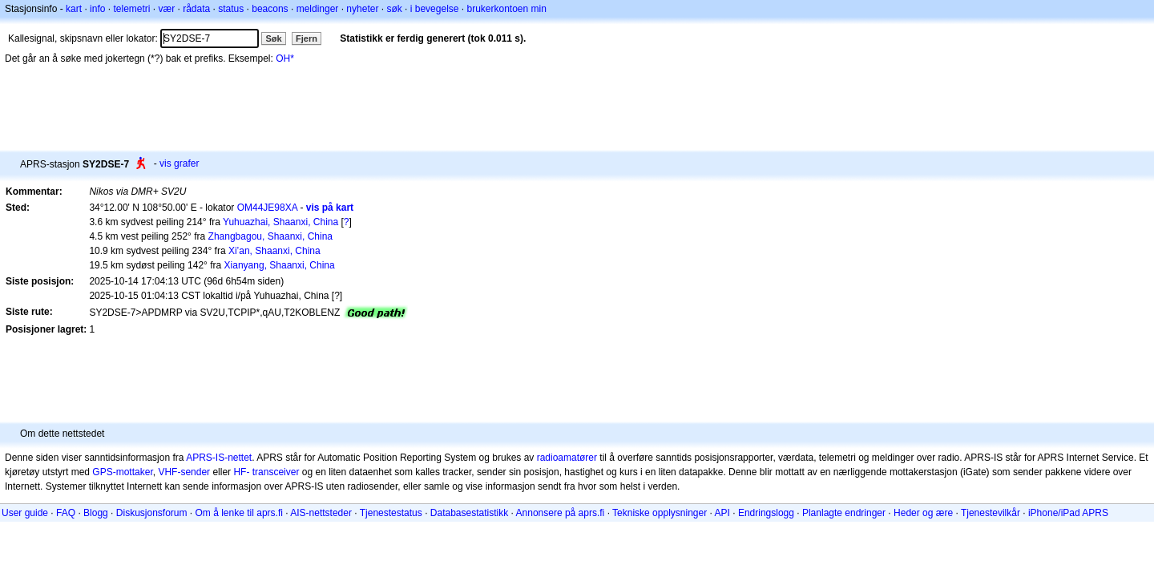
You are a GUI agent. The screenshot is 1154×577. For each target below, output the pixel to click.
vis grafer (179, 163)
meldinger (318, 8)
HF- (241, 472)
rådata (196, 8)
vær (166, 8)
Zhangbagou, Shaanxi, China (270, 236)
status (231, 8)
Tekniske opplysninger (659, 512)
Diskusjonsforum (152, 512)
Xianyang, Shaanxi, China (279, 265)
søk (393, 8)
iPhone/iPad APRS (1068, 512)
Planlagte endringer (844, 512)
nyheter (362, 8)
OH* (285, 58)
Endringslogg (766, 512)
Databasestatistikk (469, 512)
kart (74, 8)
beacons (270, 8)
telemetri (131, 8)
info (97, 8)
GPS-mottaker (122, 472)
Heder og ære (923, 512)
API (722, 512)
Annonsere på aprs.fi (560, 512)
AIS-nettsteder (321, 512)
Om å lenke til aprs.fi (239, 512)
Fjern (306, 38)
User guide (25, 512)
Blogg (95, 512)
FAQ (65, 512)
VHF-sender (184, 472)
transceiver (276, 472)
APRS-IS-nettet (219, 457)
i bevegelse (434, 8)
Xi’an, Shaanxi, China (274, 250)
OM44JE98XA (267, 207)
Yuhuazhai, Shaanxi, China (280, 222)
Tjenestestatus (391, 512)
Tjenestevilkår (990, 512)
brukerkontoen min (507, 8)
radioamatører (567, 457)
